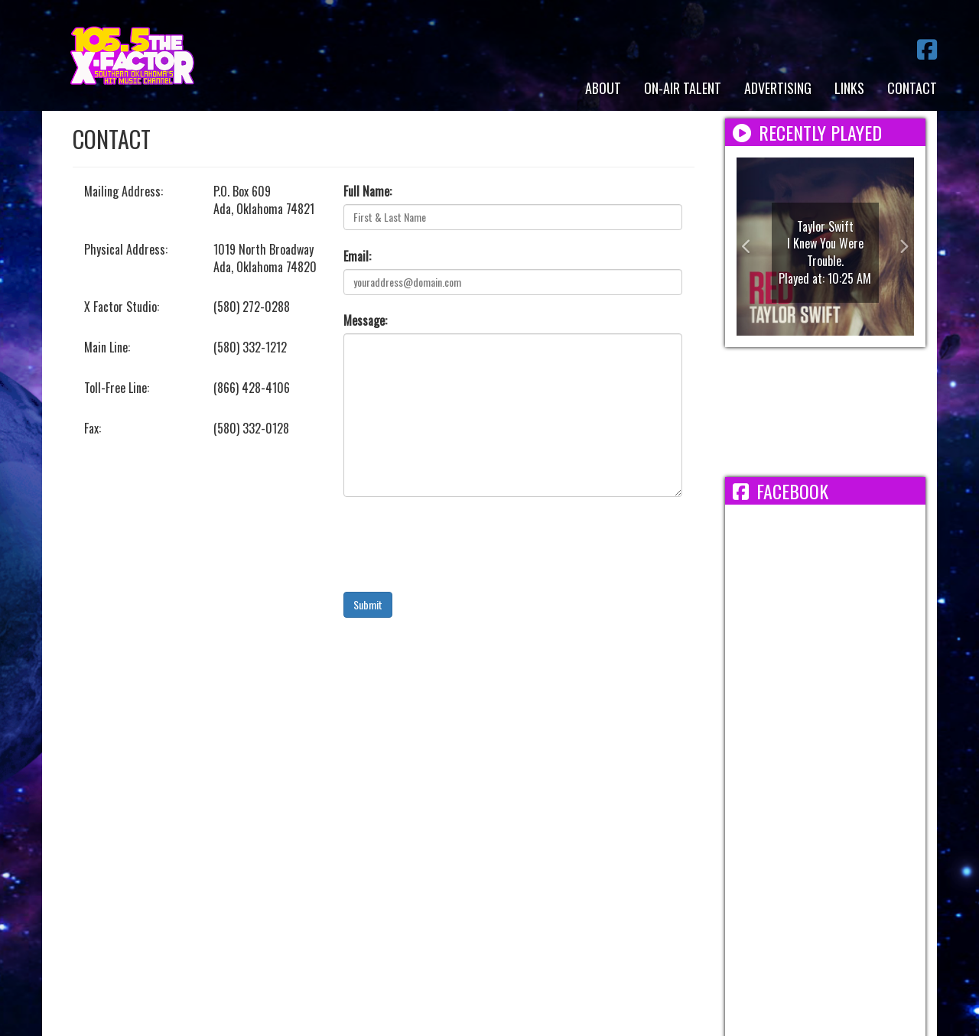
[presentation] (459, 544)
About (603, 88)
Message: (365, 321)
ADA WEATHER (825, 412)
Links (849, 88)
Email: (357, 256)
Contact (912, 88)
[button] (750, 247)
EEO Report (475, 862)
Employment (398, 862)
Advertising (777, 88)
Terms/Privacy (310, 862)
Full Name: (367, 191)
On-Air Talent (682, 88)
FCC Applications (661, 862)
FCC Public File (558, 862)
